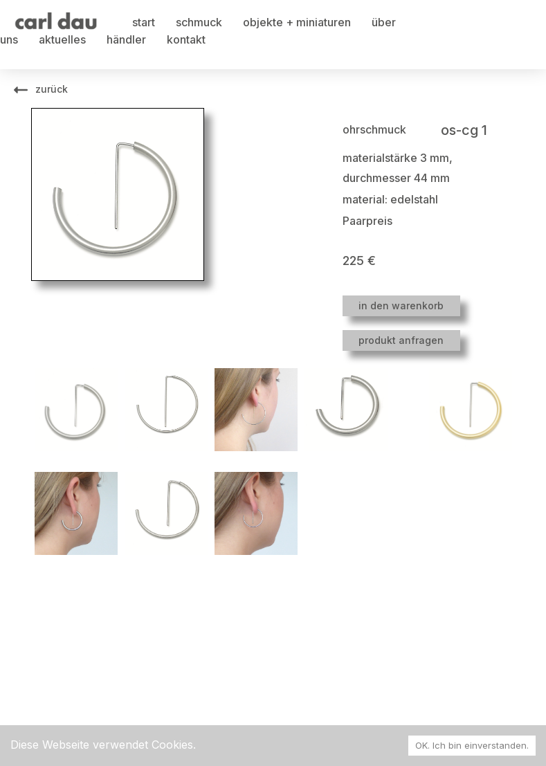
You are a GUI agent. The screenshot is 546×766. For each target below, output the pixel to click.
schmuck (199, 22)
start (143, 22)
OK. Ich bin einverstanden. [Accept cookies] (472, 745)
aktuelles (62, 39)
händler (126, 39)
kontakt (186, 39)
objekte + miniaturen (297, 22)
